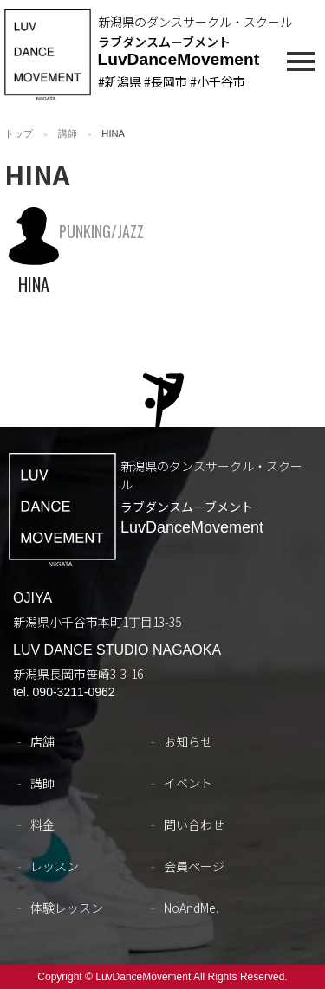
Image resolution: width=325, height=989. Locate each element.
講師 (67, 133)
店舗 (42, 741)
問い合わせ (194, 824)
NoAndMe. (191, 907)
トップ (18, 133)
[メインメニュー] (301, 64)
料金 (42, 824)
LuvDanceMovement (179, 59)
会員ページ (194, 866)
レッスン (54, 866)
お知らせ (188, 741)
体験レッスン (66, 907)
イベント (188, 783)
